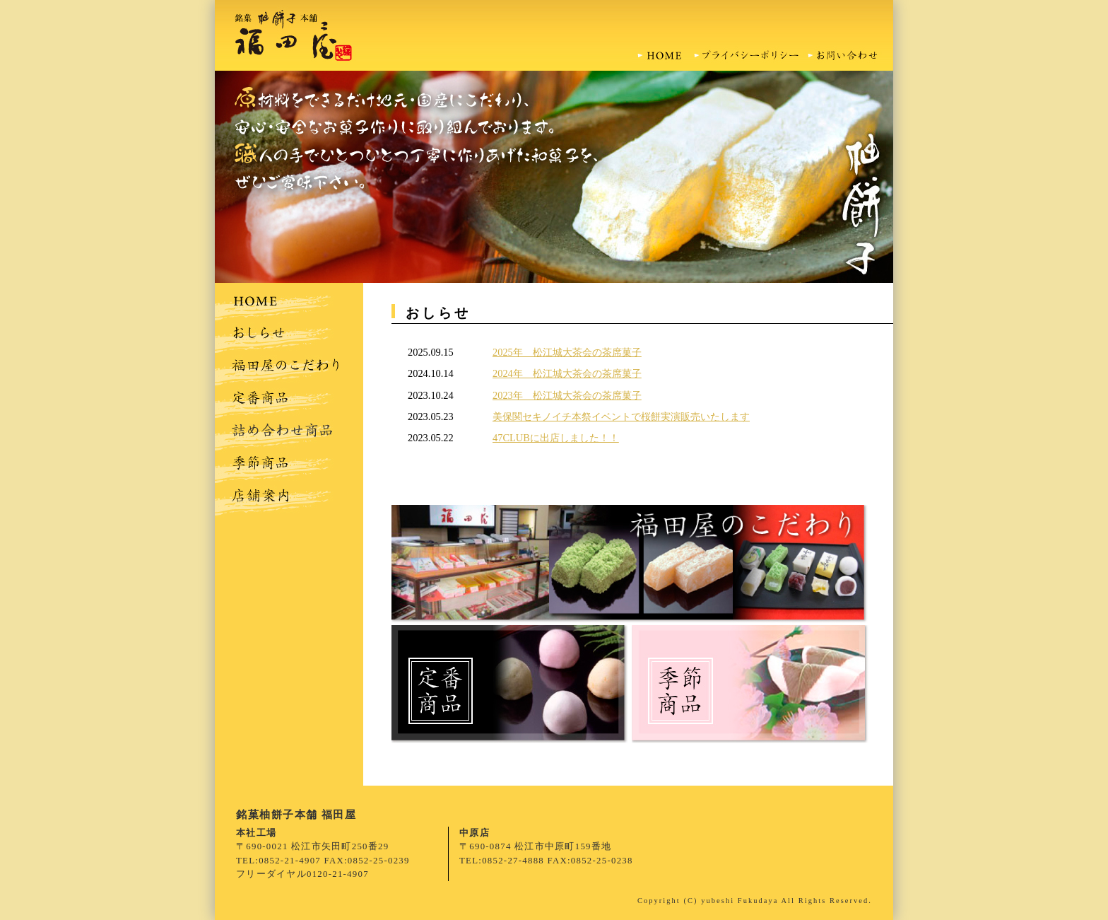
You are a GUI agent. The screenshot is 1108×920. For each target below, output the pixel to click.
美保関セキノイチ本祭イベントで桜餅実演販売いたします (621, 416)
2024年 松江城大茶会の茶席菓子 (567, 373)
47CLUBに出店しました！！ (556, 437)
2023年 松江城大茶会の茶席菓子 (567, 395)
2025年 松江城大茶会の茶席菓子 (567, 352)
